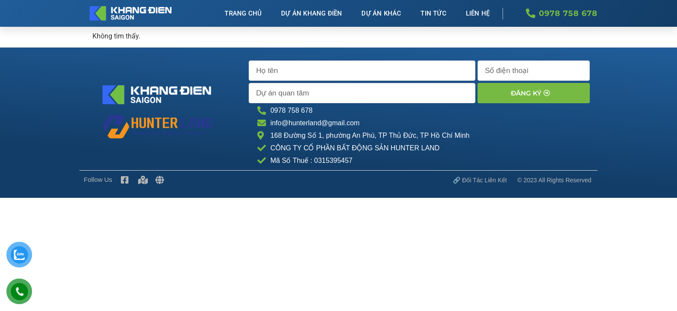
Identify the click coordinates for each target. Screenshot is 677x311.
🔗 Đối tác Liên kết (480, 180)
